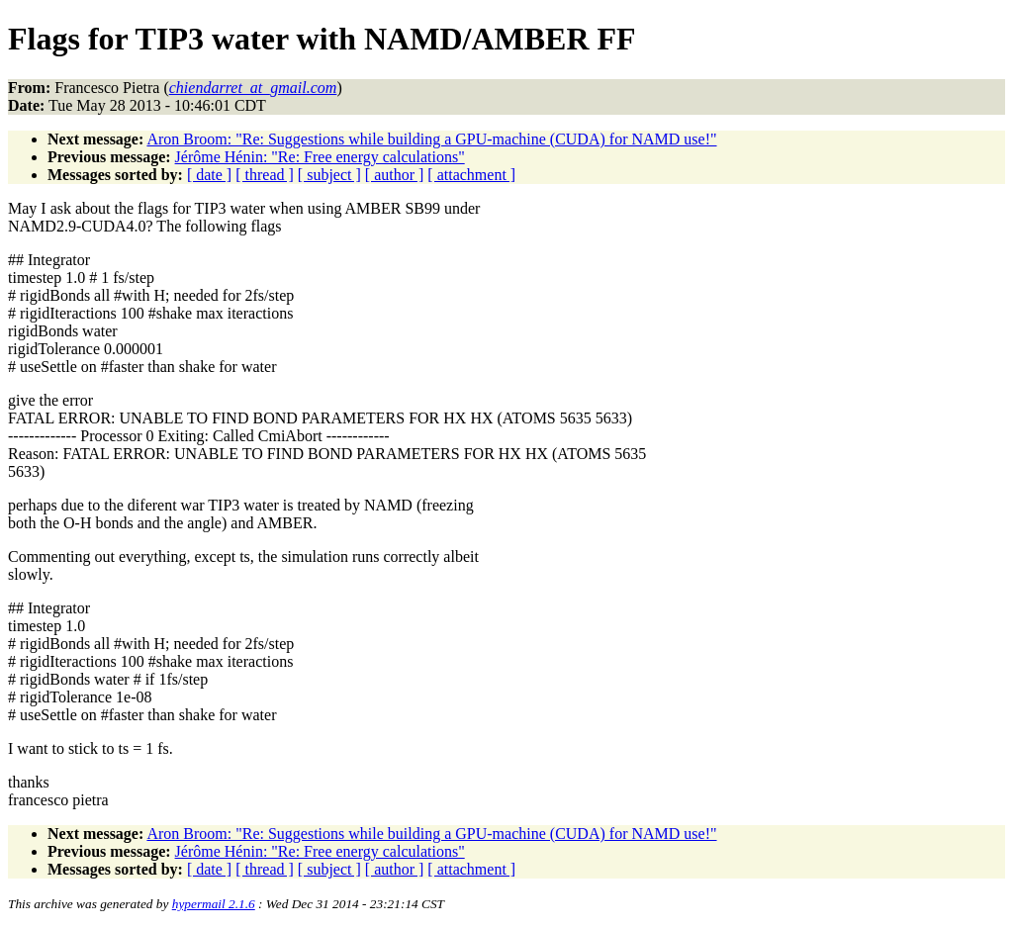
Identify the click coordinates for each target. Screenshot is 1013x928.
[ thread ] (264, 174)
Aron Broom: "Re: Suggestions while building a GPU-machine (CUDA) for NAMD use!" (431, 139)
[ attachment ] (471, 174)
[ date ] (209, 174)
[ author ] (394, 174)
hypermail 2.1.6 (213, 903)
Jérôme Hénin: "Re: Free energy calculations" (320, 156)
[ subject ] (329, 174)
